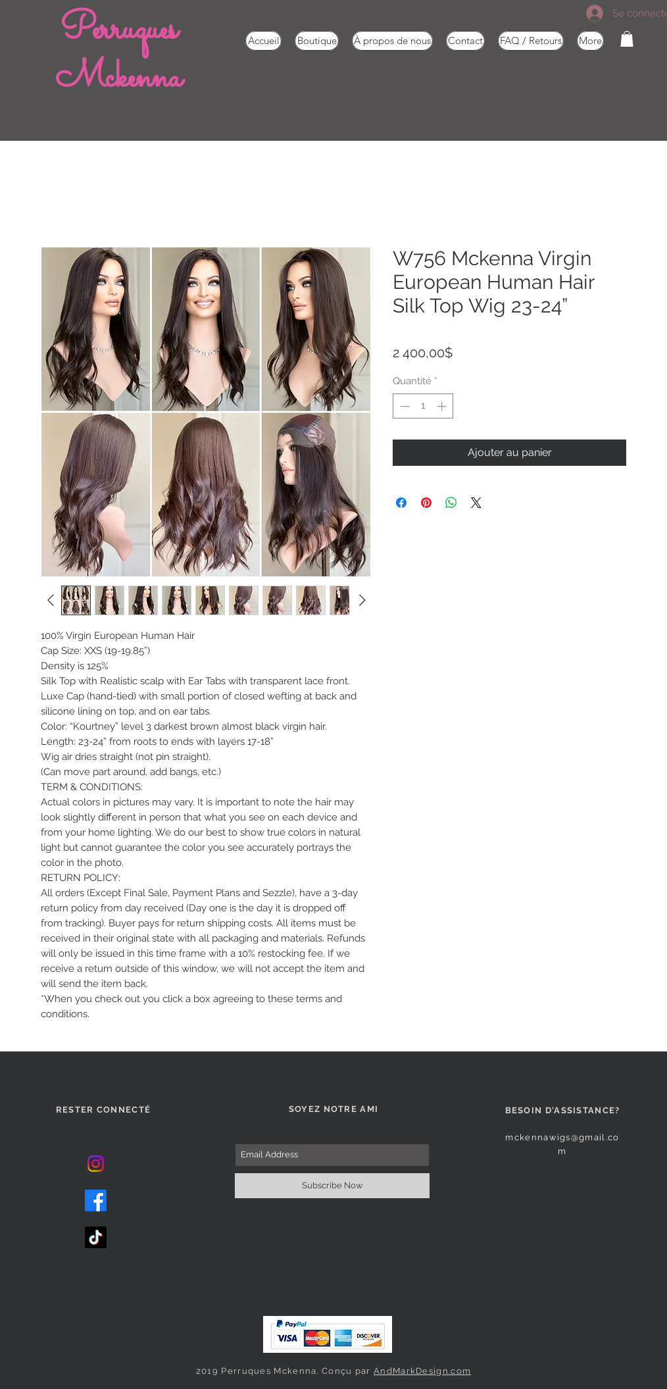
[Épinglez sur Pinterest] (426, 503)
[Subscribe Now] (332, 1185)
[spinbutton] (423, 406)
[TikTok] (96, 1237)
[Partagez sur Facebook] (401, 503)
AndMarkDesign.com (422, 1371)
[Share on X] (476, 503)
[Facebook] (96, 1200)
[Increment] (443, 406)
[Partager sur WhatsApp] (451, 503)
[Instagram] (96, 1163)
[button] (626, 39)
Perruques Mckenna (118, 55)
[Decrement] (403, 406)
